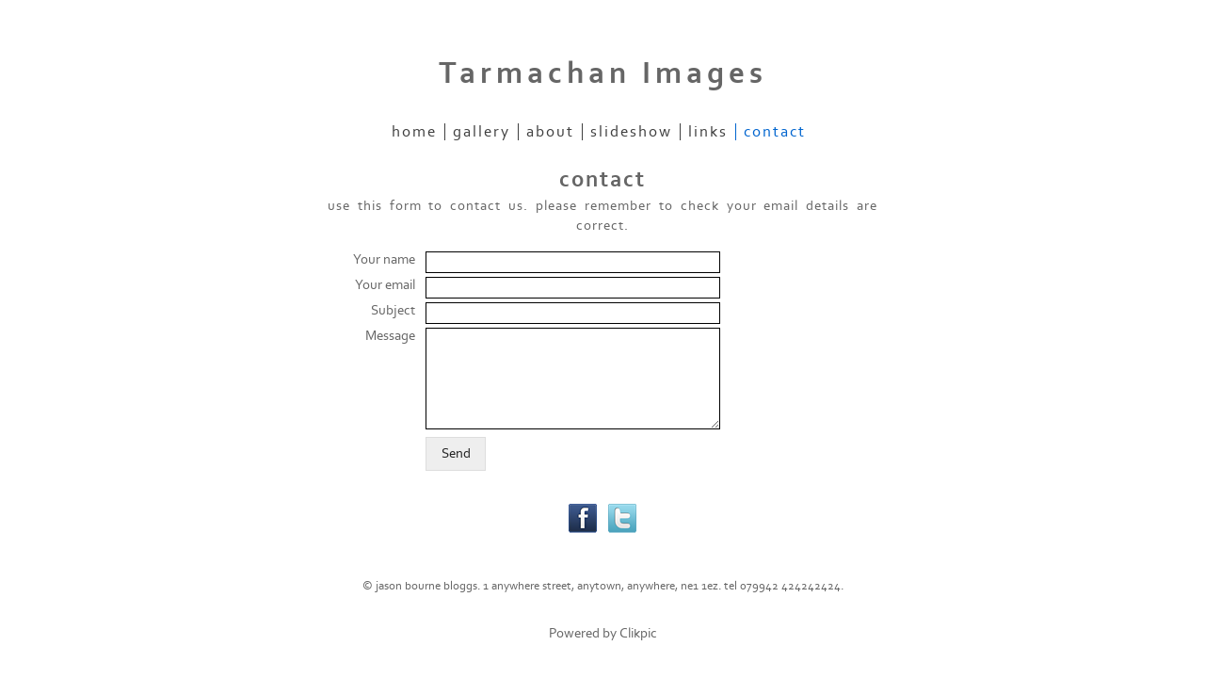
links (708, 131)
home (414, 131)
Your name (384, 259)
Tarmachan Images (603, 73)
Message (390, 336)
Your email (385, 285)
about (550, 131)
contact (775, 131)
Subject (393, 310)
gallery (481, 131)
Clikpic (638, 633)
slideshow (631, 131)
